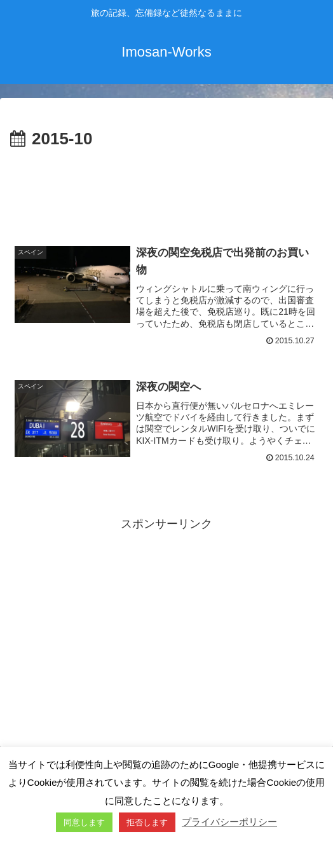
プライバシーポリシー (229, 821)
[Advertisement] (166, 191)
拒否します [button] (147, 822)
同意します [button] (84, 822)
